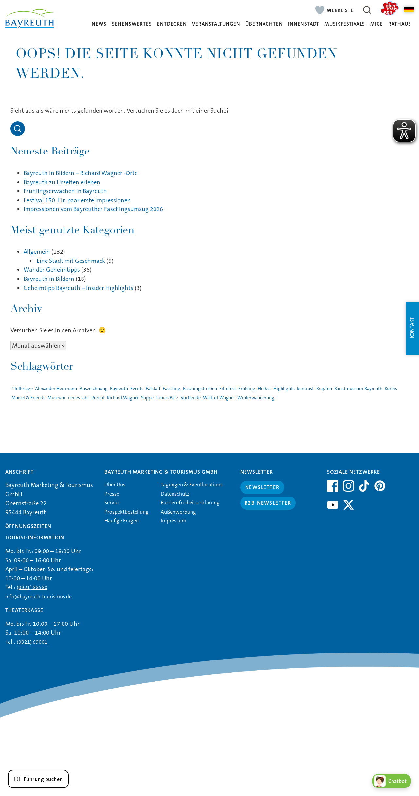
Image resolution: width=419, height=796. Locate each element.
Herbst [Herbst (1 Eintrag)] (264, 389)
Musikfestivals (344, 24)
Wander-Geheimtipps (52, 270)
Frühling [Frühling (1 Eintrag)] (246, 389)
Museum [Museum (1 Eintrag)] (56, 398)
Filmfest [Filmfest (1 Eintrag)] (227, 389)
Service (112, 502)
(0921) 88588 (32, 587)
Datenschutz (175, 493)
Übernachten (264, 24)
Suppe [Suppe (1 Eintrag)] (147, 398)
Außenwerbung (178, 511)
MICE (376, 24)
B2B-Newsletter (268, 502)
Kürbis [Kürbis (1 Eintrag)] (391, 389)
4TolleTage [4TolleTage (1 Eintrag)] (22, 389)
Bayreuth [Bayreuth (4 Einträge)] (119, 389)
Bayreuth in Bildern (49, 279)
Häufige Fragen (121, 520)
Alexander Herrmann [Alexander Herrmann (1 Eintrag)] (56, 389)
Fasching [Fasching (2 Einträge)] (171, 389)
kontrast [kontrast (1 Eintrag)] (305, 389)
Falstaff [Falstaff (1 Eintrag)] (153, 389)
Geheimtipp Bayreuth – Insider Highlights (78, 288)
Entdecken (172, 24)
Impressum (173, 520)
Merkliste (340, 10)
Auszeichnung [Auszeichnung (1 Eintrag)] (94, 389)
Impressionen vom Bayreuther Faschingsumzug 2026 (93, 209)
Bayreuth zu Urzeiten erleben (62, 182)
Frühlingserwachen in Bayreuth (65, 191)
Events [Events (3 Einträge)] (136, 389)
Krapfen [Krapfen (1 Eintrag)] (324, 389)
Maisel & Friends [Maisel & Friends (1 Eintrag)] (28, 398)
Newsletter (262, 487)
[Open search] (17, 128)
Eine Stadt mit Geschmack (71, 261)
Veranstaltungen (216, 24)
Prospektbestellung (126, 511)
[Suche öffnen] (367, 10)
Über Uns (114, 484)
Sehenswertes (132, 24)
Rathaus (399, 24)
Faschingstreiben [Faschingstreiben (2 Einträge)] (200, 389)
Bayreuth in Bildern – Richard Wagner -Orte (80, 173)
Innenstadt (303, 24)
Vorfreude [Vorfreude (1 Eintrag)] (191, 398)
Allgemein (37, 252)
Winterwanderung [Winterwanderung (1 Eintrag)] (255, 398)
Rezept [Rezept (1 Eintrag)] (98, 398)
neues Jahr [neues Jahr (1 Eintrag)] (78, 398)
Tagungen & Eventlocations (192, 484)
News (99, 24)
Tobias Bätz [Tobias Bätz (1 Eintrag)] (167, 398)
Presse (111, 493)
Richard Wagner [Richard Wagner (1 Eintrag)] (123, 398)
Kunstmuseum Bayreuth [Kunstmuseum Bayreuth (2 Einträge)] (358, 389)
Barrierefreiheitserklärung (190, 502)
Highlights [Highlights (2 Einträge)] (284, 389)
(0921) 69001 (32, 642)
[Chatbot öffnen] (391, 781)
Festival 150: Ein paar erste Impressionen (77, 200)
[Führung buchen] (38, 779)
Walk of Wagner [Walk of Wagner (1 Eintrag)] (219, 398)
